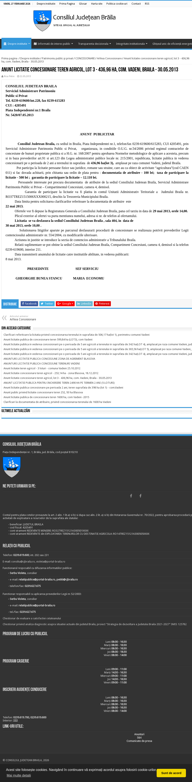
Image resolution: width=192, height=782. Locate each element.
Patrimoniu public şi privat (57, 58)
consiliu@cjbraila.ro (23, 561)
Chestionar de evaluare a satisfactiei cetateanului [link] (32, 618)
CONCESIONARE (85, 58)
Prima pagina (9, 58)
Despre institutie (15, 43)
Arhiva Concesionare (109, 58)
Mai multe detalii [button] (19, 775)
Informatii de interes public (52, 43)
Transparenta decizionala (93, 43)
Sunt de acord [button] (171, 773)
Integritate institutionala (130, 43)
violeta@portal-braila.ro (50, 561)
